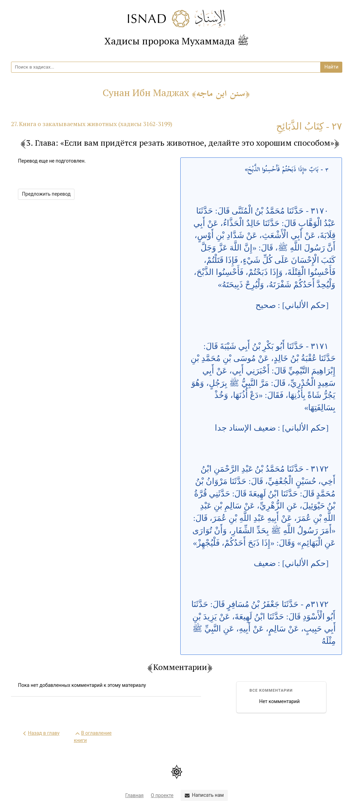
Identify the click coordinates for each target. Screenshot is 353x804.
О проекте (162, 795)
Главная (134, 795)
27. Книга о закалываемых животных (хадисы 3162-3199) (91, 124)
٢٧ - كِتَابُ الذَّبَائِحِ (309, 126)
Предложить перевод (46, 194)
